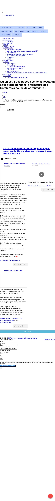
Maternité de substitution (14, 49)
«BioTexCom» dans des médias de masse (20, 54)
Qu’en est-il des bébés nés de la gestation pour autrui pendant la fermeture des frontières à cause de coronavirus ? (28, 151)
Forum (9, 59)
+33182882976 (9, 15)
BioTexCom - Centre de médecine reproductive (22, 338)
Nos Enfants (10, 69)
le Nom (2, 341)
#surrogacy (3, 320)
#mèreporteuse (41, 186)
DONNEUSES (5, 35)
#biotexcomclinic (17, 318)
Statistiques (10, 57)
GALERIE (43, 31)
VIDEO (40, 27)
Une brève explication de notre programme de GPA (22, 51)
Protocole (10, 41)
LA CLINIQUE (20, 27)
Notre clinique (11, 63)
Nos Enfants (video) (13, 71)
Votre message (4, 352)
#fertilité (49, 186)
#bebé (11, 260)
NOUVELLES (31, 27)
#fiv (1, 260)
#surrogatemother (5, 322)
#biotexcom (16, 260)
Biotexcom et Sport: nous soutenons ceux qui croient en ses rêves (27, 73)
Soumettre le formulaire (8, 365)
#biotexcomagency (5, 318)
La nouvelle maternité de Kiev (16, 66)
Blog (4, 97)
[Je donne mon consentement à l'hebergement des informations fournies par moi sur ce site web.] (27, 362)
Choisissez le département (8, 348)
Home (5, 92)
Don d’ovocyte (11, 52)
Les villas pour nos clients (15, 68)
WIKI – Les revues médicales (16, 55)
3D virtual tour (11, 65)
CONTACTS (16, 35)
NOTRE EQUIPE (32, 31)
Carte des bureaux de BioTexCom (17, 77)
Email (1, 345)
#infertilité (5, 260)
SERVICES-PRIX (6, 31)
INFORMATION (19, 31)
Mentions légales (50, 339)
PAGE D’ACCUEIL (7, 27)
